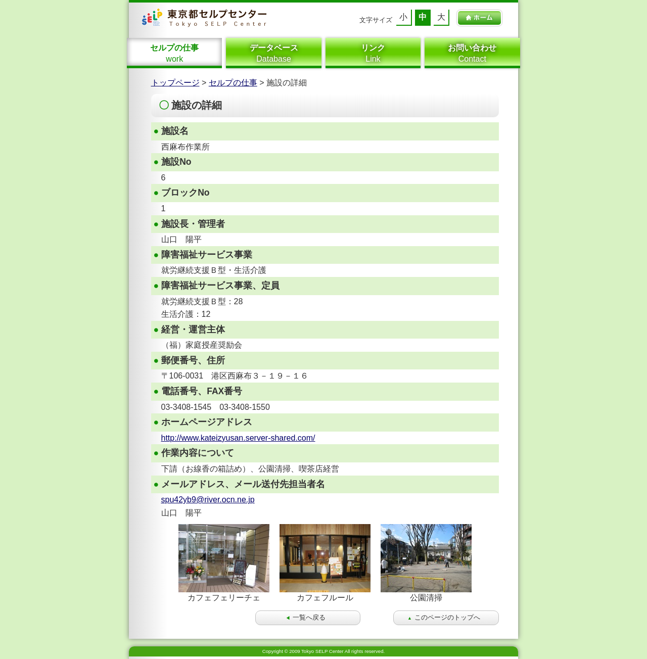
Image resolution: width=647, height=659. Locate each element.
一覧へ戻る (306, 617)
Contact (472, 53)
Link (373, 53)
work (174, 53)
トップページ (175, 82)
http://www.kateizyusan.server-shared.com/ (238, 438)
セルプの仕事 (233, 82)
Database (273, 53)
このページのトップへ (443, 617)
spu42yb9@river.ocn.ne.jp (208, 499)
